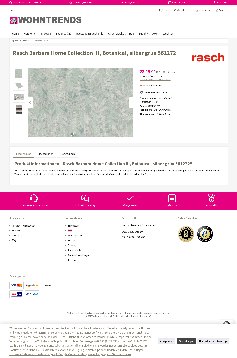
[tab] (23, 154)
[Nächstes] (131, 102)
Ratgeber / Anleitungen (23, 225)
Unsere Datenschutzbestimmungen (32, 354)
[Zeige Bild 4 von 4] (89, 134)
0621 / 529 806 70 (132, 232)
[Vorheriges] (30, 102)
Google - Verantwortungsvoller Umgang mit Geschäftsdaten (93, 354)
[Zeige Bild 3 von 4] (83, 134)
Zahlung (72, 245)
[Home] (15, 34)
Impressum (73, 225)
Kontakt (16, 230)
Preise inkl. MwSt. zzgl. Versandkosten (155, 79)
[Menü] (232, 321)
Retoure (72, 260)
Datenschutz (74, 250)
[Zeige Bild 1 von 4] (72, 134)
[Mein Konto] (203, 10)
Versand (72, 240)
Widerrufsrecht (75, 235)
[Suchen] (163, 10)
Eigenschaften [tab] (45, 153)
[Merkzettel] (182, 10)
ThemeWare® (145, 316)
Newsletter (17, 235)
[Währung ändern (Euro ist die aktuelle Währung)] (13, 10)
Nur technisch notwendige (213, 341)
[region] (73, 102)
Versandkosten (111, 313)
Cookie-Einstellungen (79, 255)
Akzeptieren (166, 341)
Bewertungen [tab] (67, 153)
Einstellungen (186, 341)
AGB (70, 230)
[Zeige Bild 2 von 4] (78, 134)
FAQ (14, 240)
